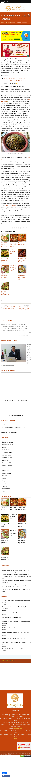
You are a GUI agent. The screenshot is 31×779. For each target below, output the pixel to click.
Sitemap (15, 738)
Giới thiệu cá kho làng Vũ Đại (9, 627)
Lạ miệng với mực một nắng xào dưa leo (14, 78)
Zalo (4, 773)
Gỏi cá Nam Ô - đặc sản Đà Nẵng (13, 251)
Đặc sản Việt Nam (7, 22)
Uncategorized (6, 488)
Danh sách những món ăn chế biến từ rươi (15, 80)
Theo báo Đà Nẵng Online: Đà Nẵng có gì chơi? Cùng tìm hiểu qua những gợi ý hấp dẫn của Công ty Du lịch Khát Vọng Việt (16, 576)
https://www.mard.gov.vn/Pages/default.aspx (13, 427)
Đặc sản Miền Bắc (6, 462)
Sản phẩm (4, 481)
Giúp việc (4, 475)
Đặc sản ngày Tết (6, 470)
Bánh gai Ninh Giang (7, 444)
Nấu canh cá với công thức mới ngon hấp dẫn (21, 276)
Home (2, 22)
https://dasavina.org (17, 728)
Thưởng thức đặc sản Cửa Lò (22, 243)
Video (3, 491)
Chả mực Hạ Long (7, 457)
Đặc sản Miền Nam (7, 465)
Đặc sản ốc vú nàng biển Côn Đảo (11, 613)
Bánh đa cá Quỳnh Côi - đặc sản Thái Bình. (13, 638)
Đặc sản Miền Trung (7, 468)
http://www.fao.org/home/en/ (9, 424)
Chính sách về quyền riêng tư (8, 432)
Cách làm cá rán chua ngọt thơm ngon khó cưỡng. (13, 268)
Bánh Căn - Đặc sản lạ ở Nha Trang (5, 260)
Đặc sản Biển (5, 460)
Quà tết (4, 478)
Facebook (5, 775)
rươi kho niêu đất (11, 205)
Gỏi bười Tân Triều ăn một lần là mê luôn (4, 244)
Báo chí (4, 447)
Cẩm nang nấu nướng (8, 455)
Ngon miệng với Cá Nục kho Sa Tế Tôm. (13, 244)
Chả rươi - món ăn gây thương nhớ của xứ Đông (4, 276)
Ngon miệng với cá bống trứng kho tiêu (22, 260)
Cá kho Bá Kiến (6, 450)
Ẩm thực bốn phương (7, 442)
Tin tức (4, 483)
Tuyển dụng (5, 486)
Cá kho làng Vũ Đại (7, 452)
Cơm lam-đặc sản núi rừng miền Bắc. (12, 617)
